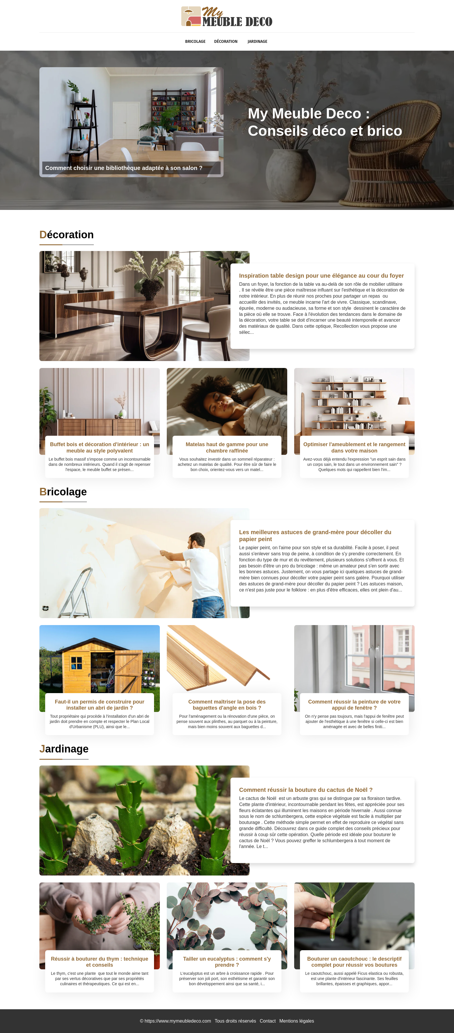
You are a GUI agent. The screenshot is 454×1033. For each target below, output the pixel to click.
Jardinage (257, 41)
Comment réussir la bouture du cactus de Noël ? (306, 790)
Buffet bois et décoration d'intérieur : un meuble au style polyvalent (99, 448)
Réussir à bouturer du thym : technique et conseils (99, 962)
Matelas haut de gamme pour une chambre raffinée (227, 448)
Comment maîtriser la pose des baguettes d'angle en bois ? (227, 705)
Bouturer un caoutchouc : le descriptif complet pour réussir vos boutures (354, 962)
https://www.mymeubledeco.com (178, 1021)
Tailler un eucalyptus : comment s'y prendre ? (227, 962)
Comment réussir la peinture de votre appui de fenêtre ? (354, 705)
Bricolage (195, 41)
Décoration (225, 41)
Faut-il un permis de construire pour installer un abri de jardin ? (99, 705)
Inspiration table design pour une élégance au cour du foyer (321, 275)
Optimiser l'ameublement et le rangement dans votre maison (354, 448)
